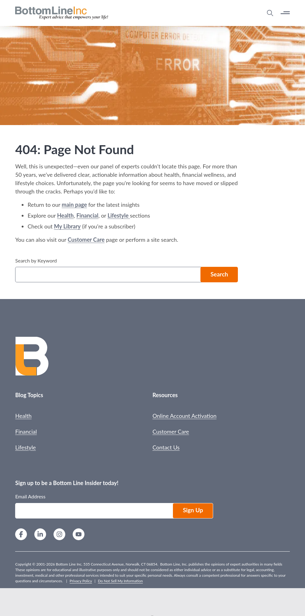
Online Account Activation (184, 415)
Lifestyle (119, 215)
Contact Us (166, 447)
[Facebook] (21, 535)
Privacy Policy (81, 581)
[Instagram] (59, 535)
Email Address (30, 496)
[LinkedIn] (40, 535)
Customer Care (86, 239)
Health (65, 215)
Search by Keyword (36, 260)
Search (219, 274)
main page (74, 204)
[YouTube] (78, 535)
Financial (87, 215)
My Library (67, 226)
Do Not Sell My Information (120, 581)
